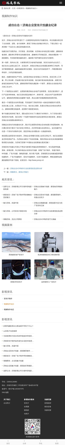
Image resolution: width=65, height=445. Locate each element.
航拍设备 (48, 407)
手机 (40, 441)
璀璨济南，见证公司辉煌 (12, 219)
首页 (8, 441)
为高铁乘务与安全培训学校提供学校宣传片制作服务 (22, 336)
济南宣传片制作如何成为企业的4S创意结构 (19, 341)
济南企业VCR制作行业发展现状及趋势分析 (26, 168)
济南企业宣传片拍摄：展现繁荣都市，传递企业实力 (22, 351)
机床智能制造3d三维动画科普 (49, 255)
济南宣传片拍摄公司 (9, 147)
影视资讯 (20, 8)
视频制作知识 (31, 8)
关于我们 (7, 399)
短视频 (26, 407)
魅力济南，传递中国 (10, 203)
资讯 (9, 179)
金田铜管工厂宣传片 (48, 282)
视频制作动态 (9, 309)
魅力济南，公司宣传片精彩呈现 (15, 211)
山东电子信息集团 (10, 331)
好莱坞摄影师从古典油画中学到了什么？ (18, 326)
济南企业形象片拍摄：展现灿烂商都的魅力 (19, 366)
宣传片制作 (8, 299)
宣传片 (26, 403)
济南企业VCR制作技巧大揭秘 (45, 219)
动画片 (26, 414)
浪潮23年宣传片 (16, 282)
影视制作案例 (29, 399)
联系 (57, 441)
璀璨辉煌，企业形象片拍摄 (13, 361)
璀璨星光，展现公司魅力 (19, 172)
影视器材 (48, 403)
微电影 (26, 410)
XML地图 (5, 392)
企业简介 (7, 403)
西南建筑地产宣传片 (16, 255)
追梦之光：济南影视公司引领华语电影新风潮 (20, 371)
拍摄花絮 (48, 399)
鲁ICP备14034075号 (16, 389)
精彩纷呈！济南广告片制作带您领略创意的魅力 (20, 356)
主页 (13, 8)
